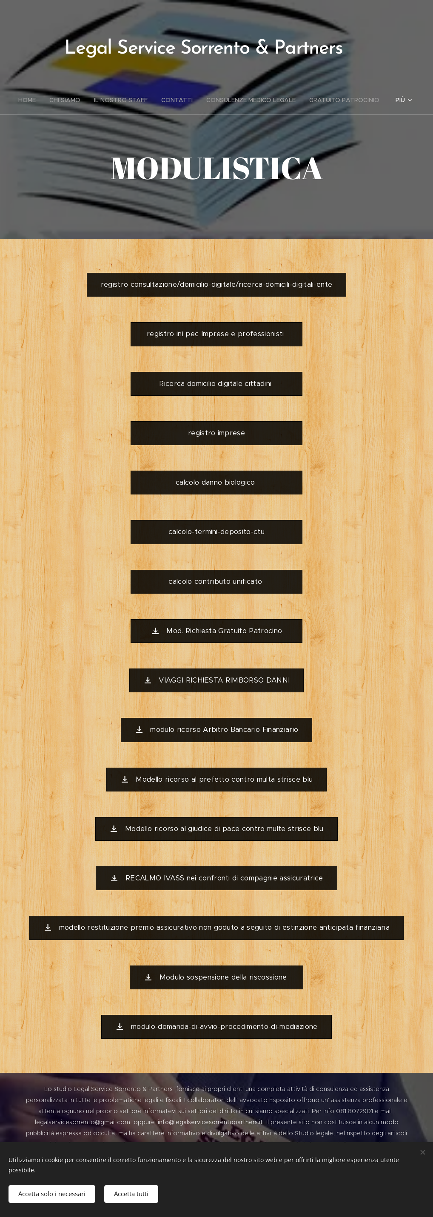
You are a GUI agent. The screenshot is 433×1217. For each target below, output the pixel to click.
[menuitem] (30, 100)
